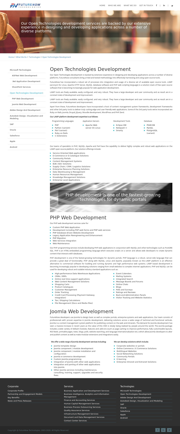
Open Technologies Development (56, 57)
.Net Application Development (26, 81)
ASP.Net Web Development (24, 75)
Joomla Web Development (24, 104)
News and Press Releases (19, 401)
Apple (12, 141)
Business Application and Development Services (86, 391)
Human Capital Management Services (81, 404)
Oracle (13, 130)
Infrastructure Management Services (81, 414)
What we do (130, 5)
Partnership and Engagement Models (25, 394)
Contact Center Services (75, 421)
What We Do (21, 57)
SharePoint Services (21, 87)
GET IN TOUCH (146, 5)
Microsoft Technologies (20, 70)
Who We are (114, 5)
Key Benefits (13, 397)
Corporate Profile (16, 391)
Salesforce (15, 136)
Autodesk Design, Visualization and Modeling (26, 117)
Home (102, 5)
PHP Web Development (23, 99)
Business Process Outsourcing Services (82, 407)
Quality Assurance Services (77, 410)
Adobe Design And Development (25, 110)
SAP (12, 124)
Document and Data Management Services (84, 417)
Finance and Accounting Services (79, 400)
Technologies (34, 57)
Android (13, 147)
